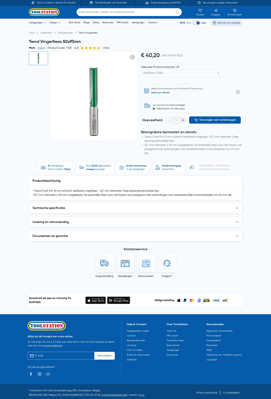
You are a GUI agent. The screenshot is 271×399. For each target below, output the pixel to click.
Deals (96, 22)
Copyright (211, 358)
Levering (131, 343)
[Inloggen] (215, 12)
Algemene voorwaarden (219, 329)
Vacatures (172, 353)
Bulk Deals (74, 22)
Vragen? (167, 274)
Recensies (211, 343)
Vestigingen (138, 22)
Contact (152, 22)
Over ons (171, 329)
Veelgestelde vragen (138, 329)
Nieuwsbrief (173, 343)
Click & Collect (135, 348)
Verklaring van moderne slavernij (224, 353)
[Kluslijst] (200, 12)
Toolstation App (175, 339)
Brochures (108, 22)
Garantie (132, 358)
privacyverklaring (53, 344)
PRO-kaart (122, 22)
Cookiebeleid (213, 339)
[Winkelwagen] (234, 12)
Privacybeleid (213, 334)
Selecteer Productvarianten (160, 67)
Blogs (87, 22)
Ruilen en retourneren (138, 353)
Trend (41, 48)
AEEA (209, 348)
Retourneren (146, 274)
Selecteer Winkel (160, 92)
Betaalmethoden (136, 339)
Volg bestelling (104, 274)
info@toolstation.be (114, 393)
